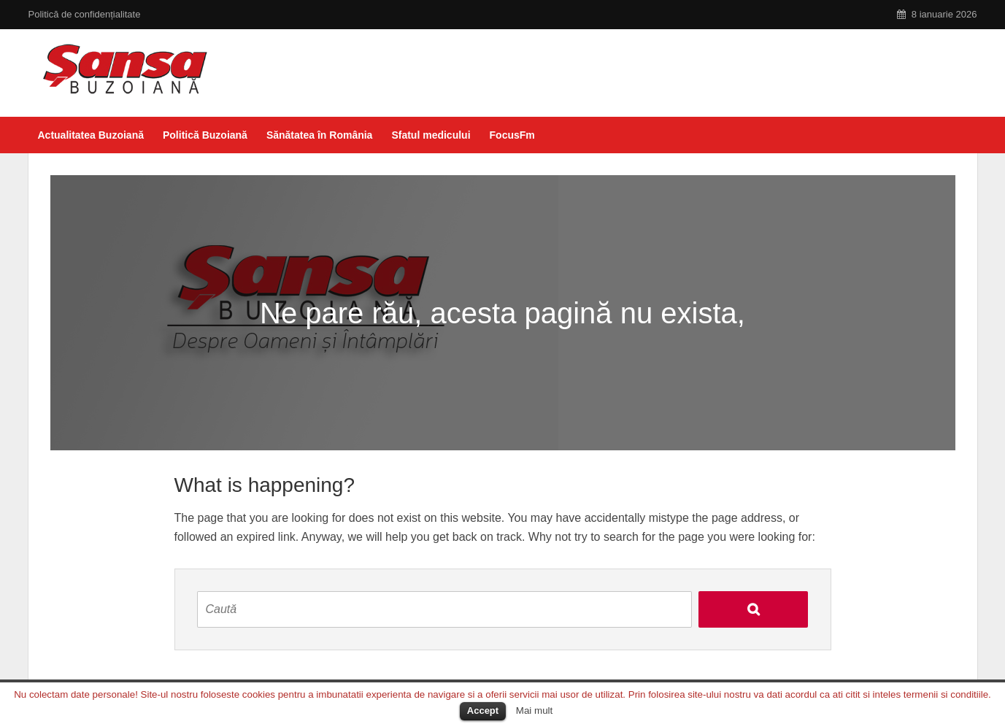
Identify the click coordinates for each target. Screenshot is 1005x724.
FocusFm (512, 135)
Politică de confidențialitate (84, 14)
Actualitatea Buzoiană (91, 135)
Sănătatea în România (319, 135)
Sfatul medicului (430, 135)
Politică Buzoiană (205, 135)
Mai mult (534, 710)
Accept (482, 710)
